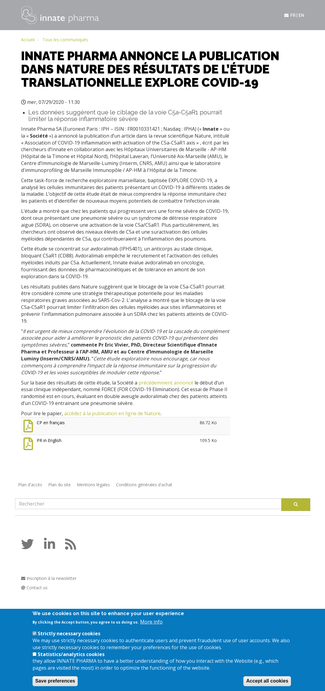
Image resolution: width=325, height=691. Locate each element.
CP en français (51, 422)
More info (151, 627)
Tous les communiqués (65, 39)
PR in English (49, 440)
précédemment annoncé (166, 382)
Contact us (34, 587)
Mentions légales (93, 484)
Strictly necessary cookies (69, 638)
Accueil (28, 39)
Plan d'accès (30, 484)
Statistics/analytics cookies (71, 659)
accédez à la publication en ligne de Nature (112, 413)
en (301, 15)
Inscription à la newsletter (49, 578)
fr (292, 15)
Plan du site (59, 484)
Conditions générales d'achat (144, 484)
